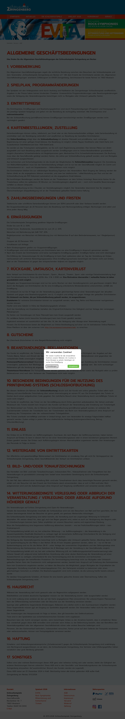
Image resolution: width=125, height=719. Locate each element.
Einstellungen (52, 366)
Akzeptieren (73, 366)
